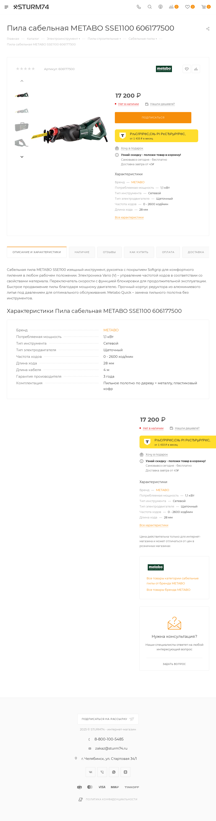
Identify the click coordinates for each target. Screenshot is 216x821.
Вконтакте (90, 773)
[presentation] (21, 80)
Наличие (82, 252)
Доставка (196, 252)
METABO (138, 182)
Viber (102, 773)
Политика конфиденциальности (111, 800)
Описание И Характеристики (37, 252)
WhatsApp (114, 773)
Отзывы (109, 252)
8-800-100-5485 (109, 740)
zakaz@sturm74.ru (111, 749)
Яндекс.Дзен (125, 773)
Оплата (168, 252)
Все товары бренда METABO (168, 606)
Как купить (139, 252)
